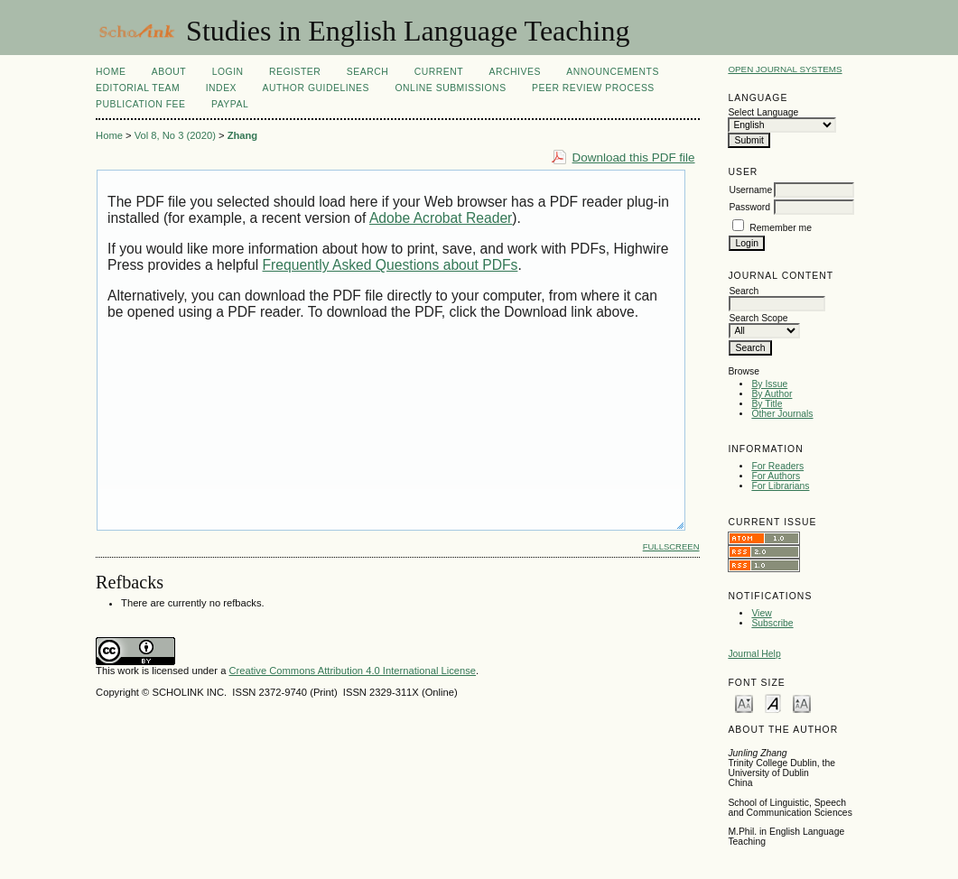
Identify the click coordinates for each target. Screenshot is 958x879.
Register (295, 72)
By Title (766, 404)
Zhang (243, 135)
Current (438, 72)
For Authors (775, 476)
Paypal (229, 104)
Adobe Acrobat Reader (440, 218)
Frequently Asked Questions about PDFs (390, 265)
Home (111, 72)
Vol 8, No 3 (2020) (175, 135)
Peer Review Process (593, 88)
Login (228, 72)
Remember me (780, 228)
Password (749, 207)
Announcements (612, 72)
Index (221, 88)
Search (367, 72)
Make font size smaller (744, 702)
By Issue (769, 384)
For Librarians (780, 486)
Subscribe (772, 623)
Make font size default (773, 702)
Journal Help (754, 654)
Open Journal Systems (785, 69)
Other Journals (782, 414)
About (169, 72)
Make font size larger (802, 702)
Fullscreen (671, 546)
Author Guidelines (315, 88)
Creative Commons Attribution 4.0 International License (352, 670)
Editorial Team (138, 88)
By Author (771, 394)
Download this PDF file (633, 157)
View (761, 613)
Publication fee (140, 104)
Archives (515, 72)
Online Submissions (450, 88)
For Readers (777, 466)
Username (750, 190)
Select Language (763, 112)
